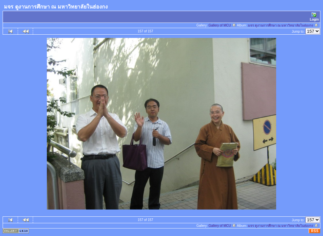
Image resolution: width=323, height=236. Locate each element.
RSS (315, 231)
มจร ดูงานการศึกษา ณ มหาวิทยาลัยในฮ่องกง (283, 25)
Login (314, 16)
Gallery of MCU (222, 25)
